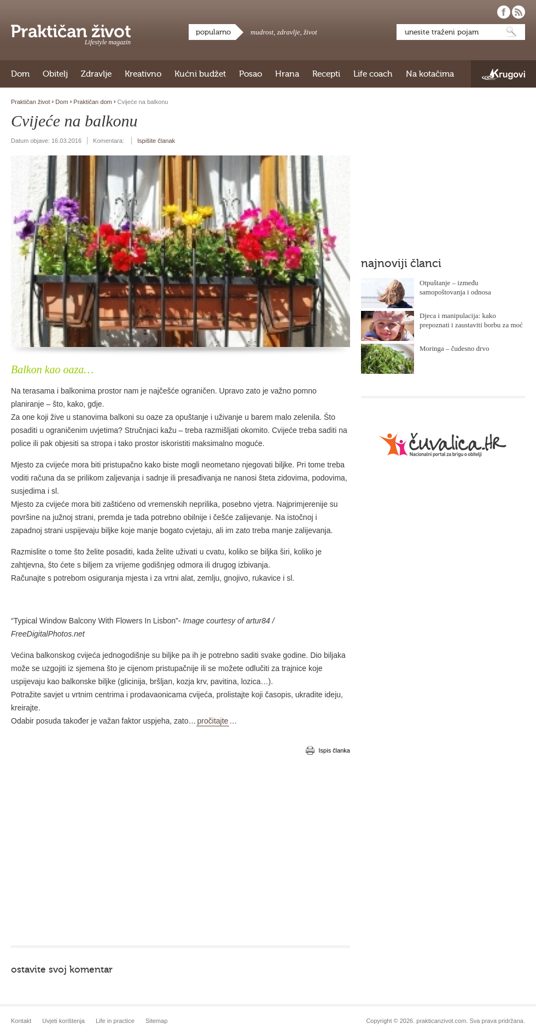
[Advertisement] (169, 850)
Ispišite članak (156, 140)
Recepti (326, 74)
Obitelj (55, 74)
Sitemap (156, 1020)
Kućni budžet (200, 74)
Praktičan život (70, 31)
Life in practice (115, 1020)
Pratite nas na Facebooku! (503, 12)
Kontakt (21, 1020)
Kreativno (143, 74)
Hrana (287, 74)
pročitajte (213, 720)
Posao (250, 74)
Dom (20, 74)
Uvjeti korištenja (63, 1020)
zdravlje (288, 32)
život (310, 32)
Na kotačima (430, 74)
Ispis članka (334, 750)
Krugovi (503, 74)
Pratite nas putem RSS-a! (518, 12)
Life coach (373, 74)
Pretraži (511, 32)
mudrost (261, 32)
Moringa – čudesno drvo (454, 348)
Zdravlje (96, 74)
